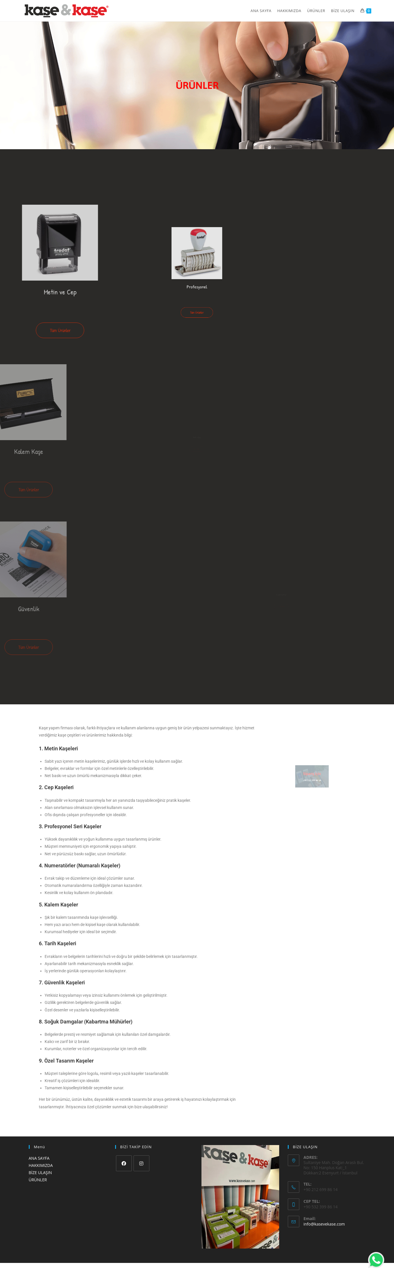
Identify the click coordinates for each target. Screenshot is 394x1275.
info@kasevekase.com (324, 1224)
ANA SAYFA (39, 1158)
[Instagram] (141, 1163)
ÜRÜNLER (38, 1179)
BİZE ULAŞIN (40, 1172)
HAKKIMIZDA (41, 1165)
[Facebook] (124, 1163)
